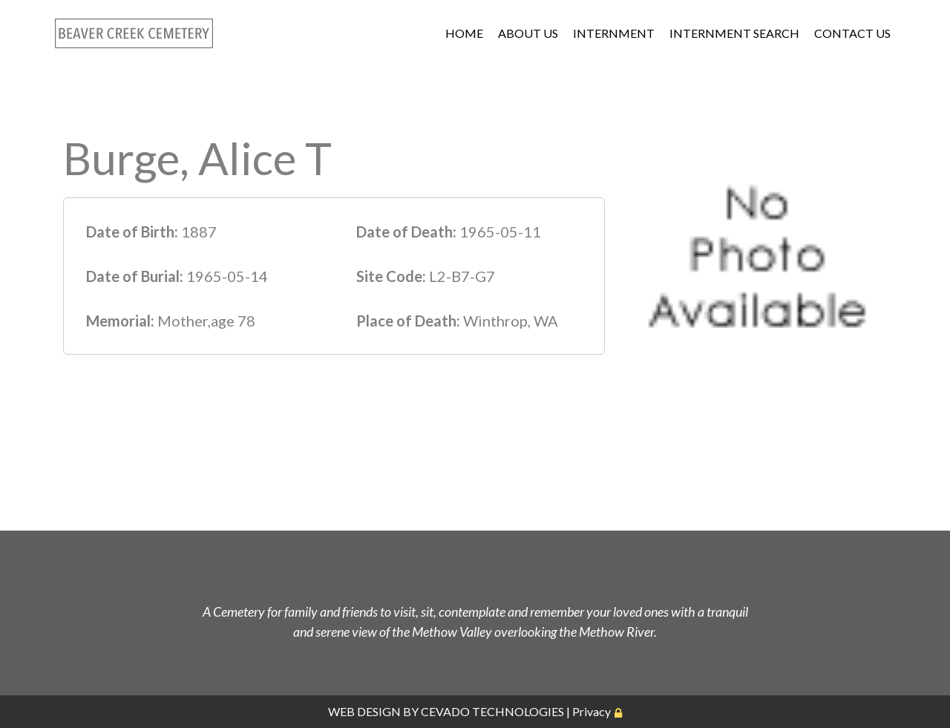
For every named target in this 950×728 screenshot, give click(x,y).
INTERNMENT (614, 33)
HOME (464, 33)
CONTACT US (852, 33)
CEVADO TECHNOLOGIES (492, 711)
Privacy (591, 711)
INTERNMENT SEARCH (734, 33)
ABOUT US (528, 33)
